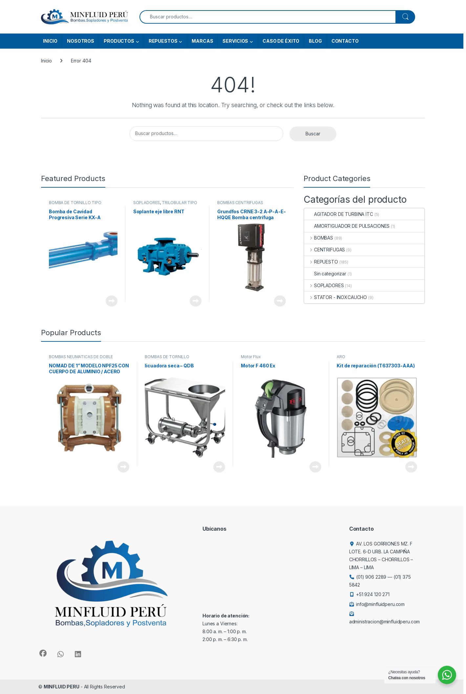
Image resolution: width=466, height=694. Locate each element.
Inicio (46, 60)
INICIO (50, 41)
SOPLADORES (146, 202)
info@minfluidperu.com (380, 604)
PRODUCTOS (119, 41)
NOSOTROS (80, 41)
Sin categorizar (325, 273)
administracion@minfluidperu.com (384, 621)
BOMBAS (318, 238)
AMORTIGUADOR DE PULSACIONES (347, 226)
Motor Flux (251, 356)
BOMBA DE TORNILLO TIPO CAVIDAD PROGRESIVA (75, 204)
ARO (341, 356)
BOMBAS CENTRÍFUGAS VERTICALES (240, 204)
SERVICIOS (235, 41)
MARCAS (202, 41)
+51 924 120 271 (373, 594)
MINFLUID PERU (61, 686)
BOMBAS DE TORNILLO (167, 356)
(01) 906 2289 (371, 577)
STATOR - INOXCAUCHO (335, 297)
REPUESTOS (163, 41)
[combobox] (267, 17)
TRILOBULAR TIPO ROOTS (165, 204)
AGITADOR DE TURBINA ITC (338, 214)
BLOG (315, 41)
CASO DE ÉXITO (281, 41)
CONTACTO (345, 41)
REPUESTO (321, 262)
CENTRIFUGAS (324, 249)
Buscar (313, 133)
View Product (111, 301)
